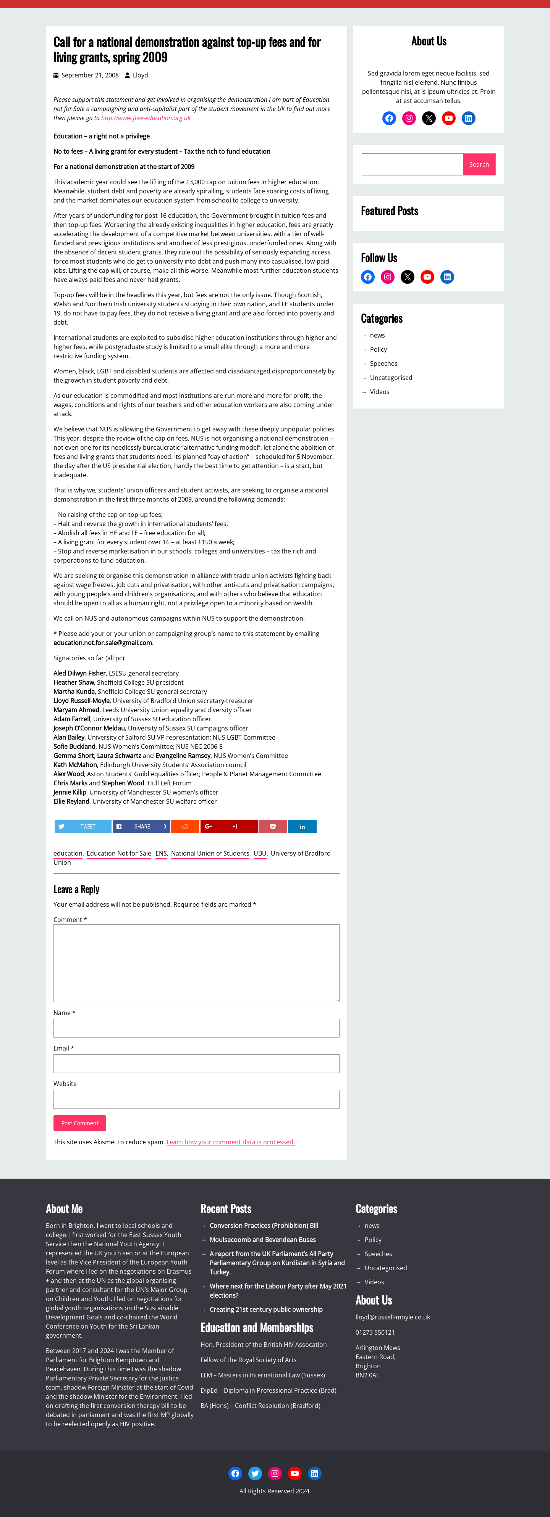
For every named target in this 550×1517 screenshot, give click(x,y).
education (67, 853)
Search (479, 164)
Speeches (384, 363)
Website (65, 1083)
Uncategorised (391, 377)
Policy (378, 349)
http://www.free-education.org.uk (146, 118)
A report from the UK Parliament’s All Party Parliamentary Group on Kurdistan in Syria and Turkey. (277, 1263)
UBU (260, 853)
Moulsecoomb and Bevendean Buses (263, 1239)
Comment (70, 919)
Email (63, 1048)
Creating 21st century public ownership (266, 1309)
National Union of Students (210, 853)
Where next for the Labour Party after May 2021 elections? (278, 1291)
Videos (380, 392)
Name (64, 1013)
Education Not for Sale (119, 853)
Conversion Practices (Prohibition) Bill (264, 1225)
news (377, 335)
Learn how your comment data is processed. (231, 1142)
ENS (161, 853)
